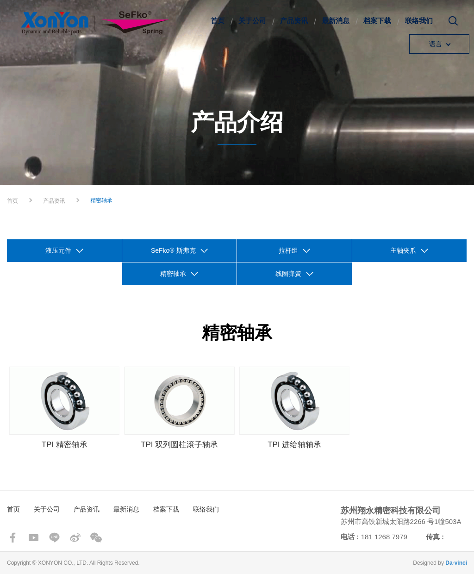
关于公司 (252, 21)
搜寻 (453, 24)
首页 (218, 21)
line (54, 537)
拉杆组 (288, 250)
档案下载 (377, 21)
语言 (435, 44)
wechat (96, 537)
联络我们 (419, 21)
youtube (33, 537)
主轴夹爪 (403, 250)
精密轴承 (173, 273)
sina (75, 537)
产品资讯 (294, 21)
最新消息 (335, 21)
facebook (13, 537)
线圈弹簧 (288, 273)
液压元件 (58, 250)
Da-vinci (456, 563)
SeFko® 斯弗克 (173, 250)
